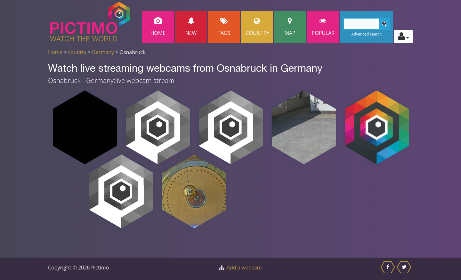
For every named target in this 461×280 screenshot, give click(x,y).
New (191, 27)
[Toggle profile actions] (403, 36)
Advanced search (366, 34)
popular (323, 27)
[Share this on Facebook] (388, 269)
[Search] (366, 24)
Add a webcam (244, 267)
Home (158, 27)
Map (290, 27)
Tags (224, 27)
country (77, 52)
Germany (103, 52)
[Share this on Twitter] (405, 269)
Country (258, 27)
